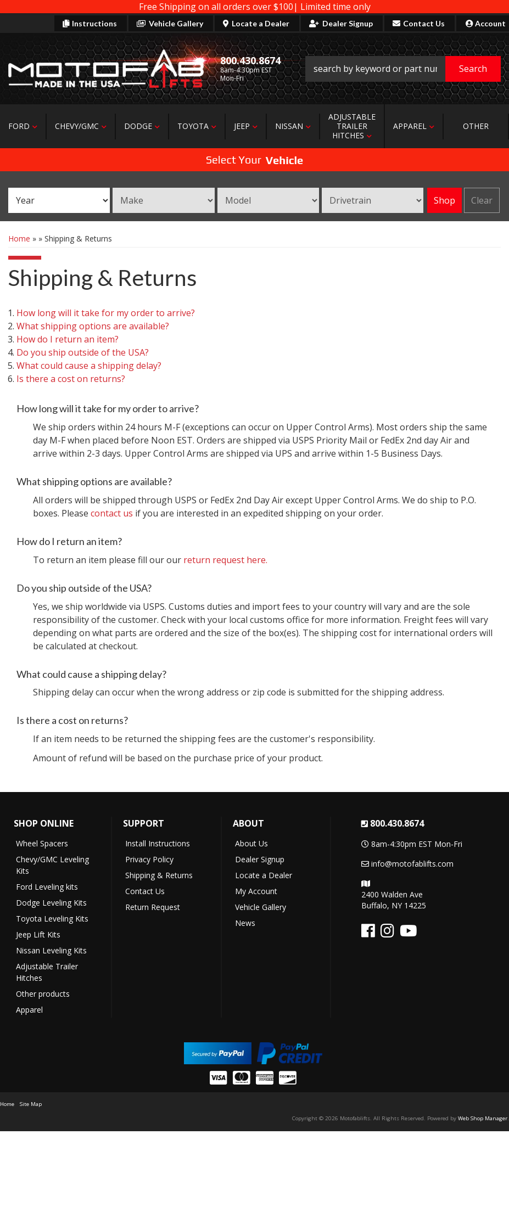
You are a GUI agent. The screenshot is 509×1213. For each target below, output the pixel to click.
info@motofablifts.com (412, 863)
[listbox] (59, 200)
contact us (112, 513)
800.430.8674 (397, 823)
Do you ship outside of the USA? (82, 352)
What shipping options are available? (92, 326)
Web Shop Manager (482, 1118)
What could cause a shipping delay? (88, 366)
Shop (444, 200)
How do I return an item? (67, 339)
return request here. (225, 560)
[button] (403, 69)
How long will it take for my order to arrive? (105, 313)
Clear (482, 200)
